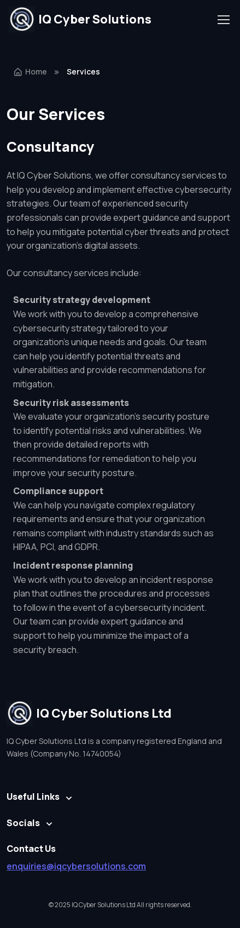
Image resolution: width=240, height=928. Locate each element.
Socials (23, 823)
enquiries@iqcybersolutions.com (76, 866)
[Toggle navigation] (223, 20)
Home (30, 71)
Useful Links (33, 796)
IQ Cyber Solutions (80, 19)
